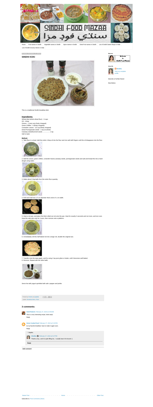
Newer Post (25, 395)
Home (23, 44)
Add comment (27, 349)
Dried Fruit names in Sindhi (88, 44)
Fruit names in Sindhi (34, 44)
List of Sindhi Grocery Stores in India (33, 48)
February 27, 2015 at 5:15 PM (48, 323)
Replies (30, 332)
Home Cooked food (32, 323)
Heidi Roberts (30, 312)
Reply (28, 317)
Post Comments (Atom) (37, 398)
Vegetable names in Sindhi (52, 44)
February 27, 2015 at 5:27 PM (48, 336)
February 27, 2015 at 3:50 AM (45, 312)
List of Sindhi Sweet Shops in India (109, 44)
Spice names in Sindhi (70, 44)
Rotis (37, 299)
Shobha (33, 336)
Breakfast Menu (31, 299)
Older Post (100, 395)
